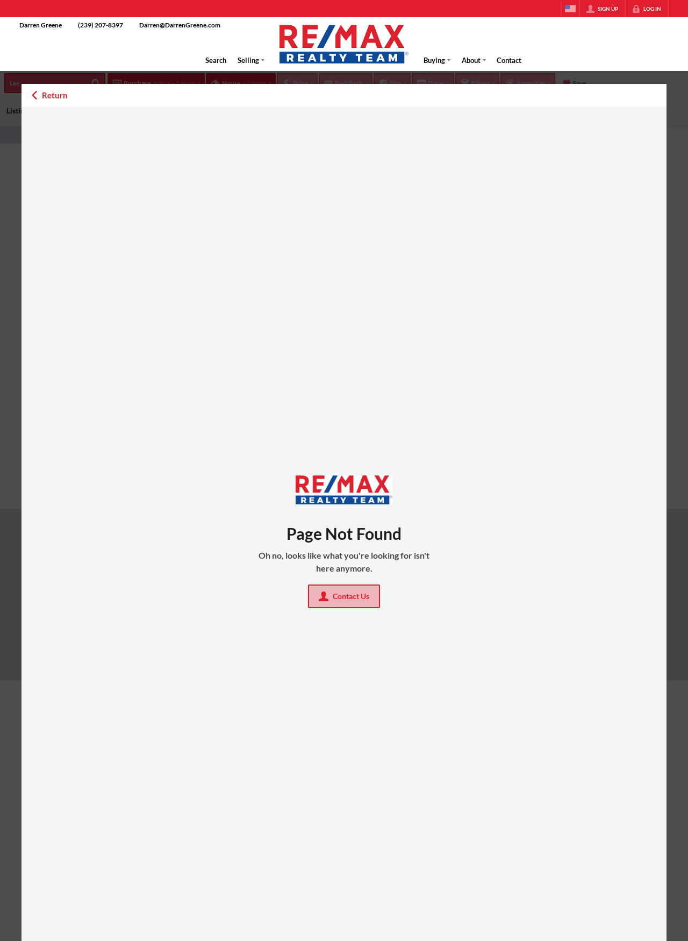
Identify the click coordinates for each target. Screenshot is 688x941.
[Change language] (570, 8)
